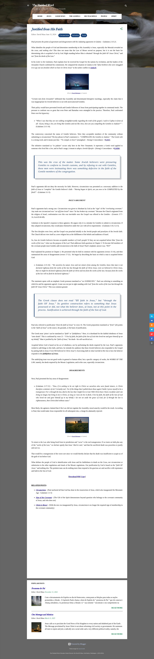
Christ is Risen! (42, 505)
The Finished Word (43, 5)
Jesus (49, 16)
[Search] (125, 6)
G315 (107, 140)
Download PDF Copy (77, 477)
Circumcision (64, 35)
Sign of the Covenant (44, 497)
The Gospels (74, 16)
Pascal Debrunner (76, 93)
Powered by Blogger (77, 644)
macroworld (82, 648)
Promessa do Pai (38, 588)
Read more (117, 608)
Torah (84, 35)
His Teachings (90, 16)
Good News (60, 16)
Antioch (93, 68)
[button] (121, 29)
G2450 (116, 148)
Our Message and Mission (42, 614)
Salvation (75, 35)
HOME (40, 16)
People (104, 16)
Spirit (114, 16)
